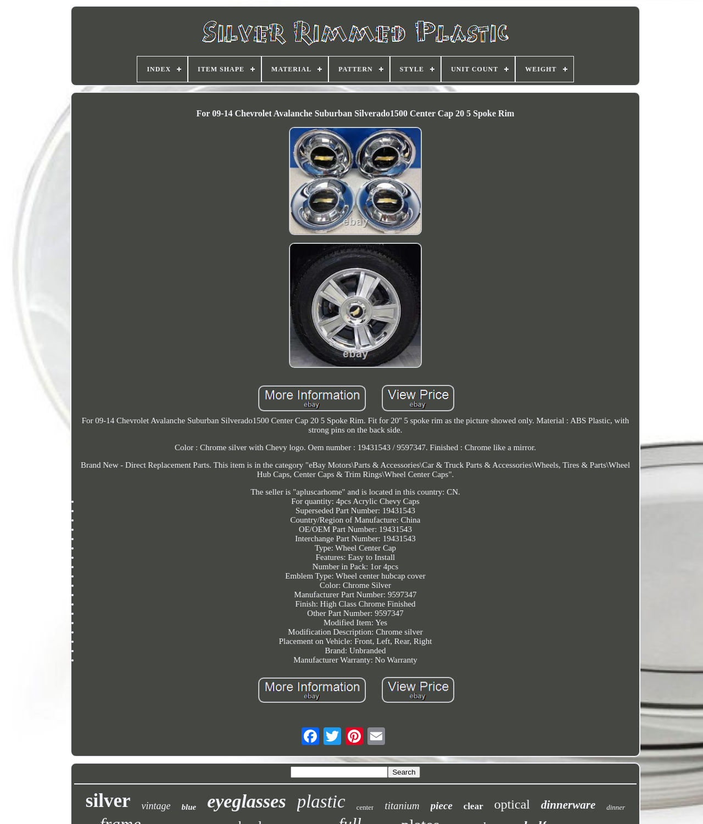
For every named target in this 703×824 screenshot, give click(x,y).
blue (188, 807)
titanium (401, 805)
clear (473, 806)
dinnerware (568, 804)
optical (512, 804)
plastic (321, 801)
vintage (155, 805)
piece (442, 805)
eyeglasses (246, 801)
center (365, 807)
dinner (615, 807)
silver (108, 800)
